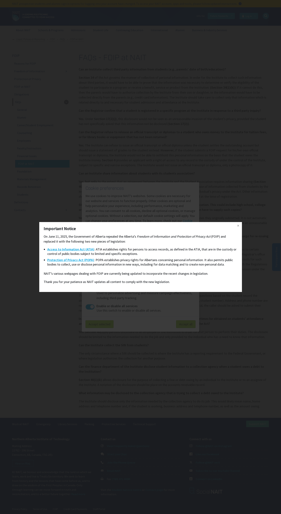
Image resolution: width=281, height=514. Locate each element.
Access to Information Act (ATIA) (70, 249)
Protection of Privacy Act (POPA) (70, 260)
